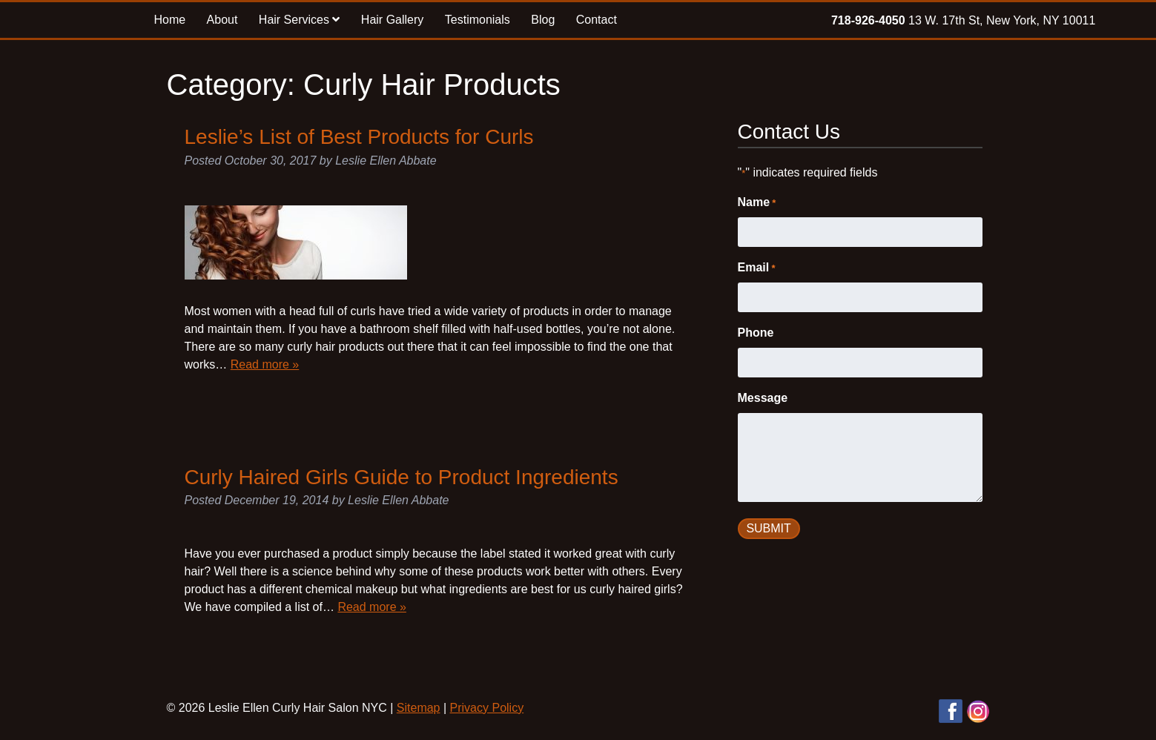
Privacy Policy (487, 707)
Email (757, 268)
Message (763, 398)
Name (757, 203)
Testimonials (477, 19)
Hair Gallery (392, 19)
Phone (756, 332)
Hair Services (299, 19)
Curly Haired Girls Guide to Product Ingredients (401, 477)
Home (169, 19)
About (222, 19)
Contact (596, 19)
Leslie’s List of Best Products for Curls (359, 136)
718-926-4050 (868, 20)
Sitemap (418, 707)
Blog (543, 19)
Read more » (265, 364)
